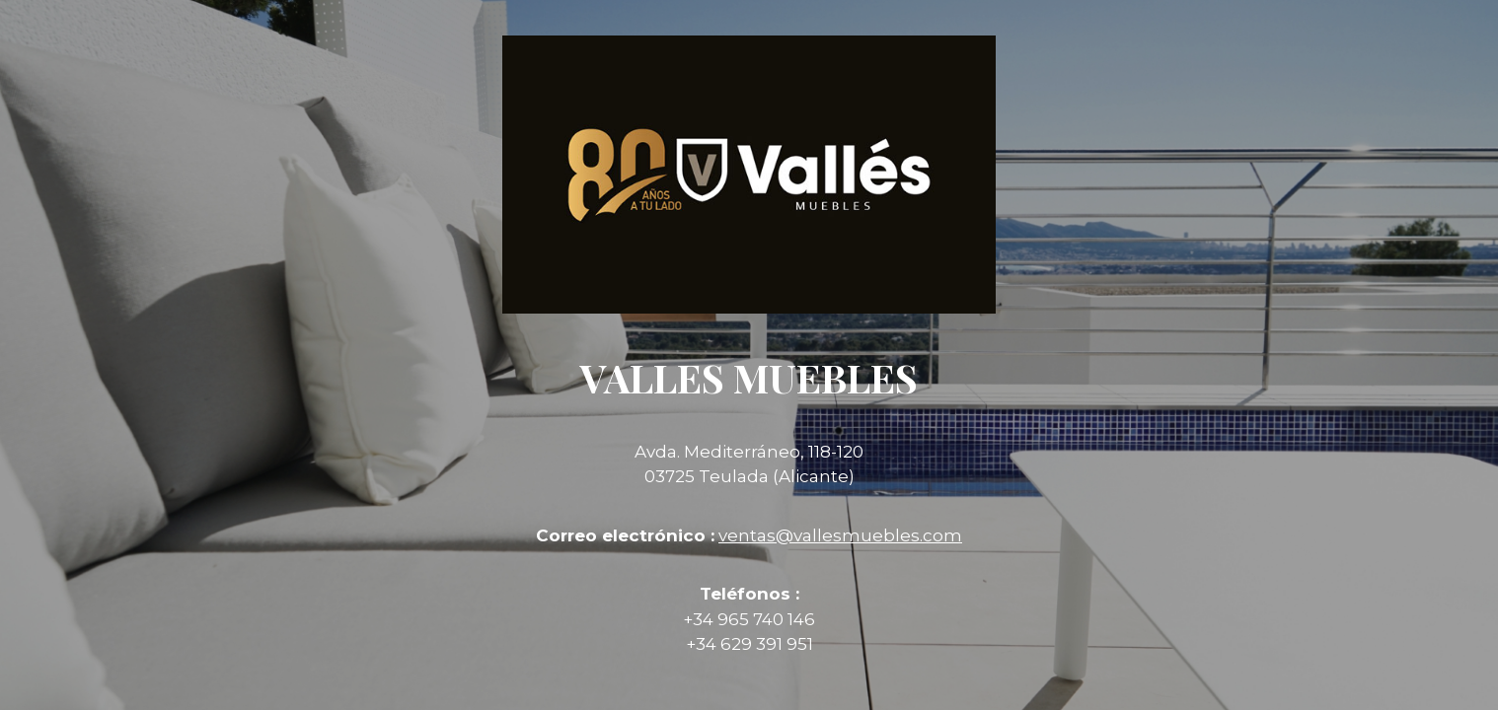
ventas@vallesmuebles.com (840, 535)
